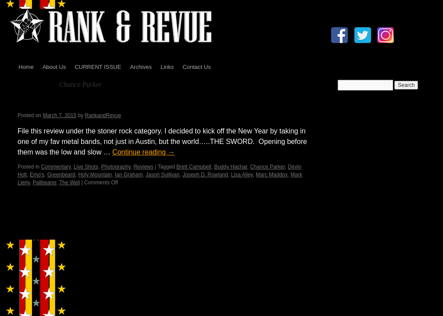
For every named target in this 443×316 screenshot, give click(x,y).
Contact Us (196, 67)
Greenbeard (61, 175)
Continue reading (143, 152)
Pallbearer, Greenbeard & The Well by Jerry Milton (127, 104)
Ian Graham (129, 175)
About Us (54, 67)
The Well (69, 183)
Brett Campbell (193, 167)
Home (26, 67)
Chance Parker (267, 167)
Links (167, 67)
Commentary (56, 167)
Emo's (37, 175)
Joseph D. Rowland (205, 175)
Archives (141, 67)
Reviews (143, 167)
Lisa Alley (242, 175)
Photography (116, 167)
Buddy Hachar (230, 167)
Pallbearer (44, 183)
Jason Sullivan (162, 175)
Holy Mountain (95, 175)
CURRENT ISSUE (98, 67)
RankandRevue (103, 115)
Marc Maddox (272, 175)
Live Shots (86, 167)
